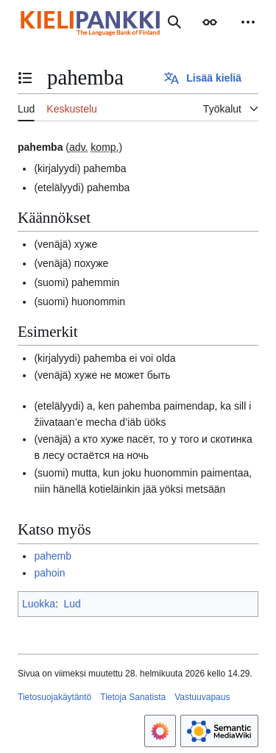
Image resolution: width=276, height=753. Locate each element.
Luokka (38, 604)
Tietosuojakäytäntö (54, 697)
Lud (71, 604)
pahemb (52, 556)
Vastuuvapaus (202, 697)
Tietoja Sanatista (133, 697)
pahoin (49, 573)
